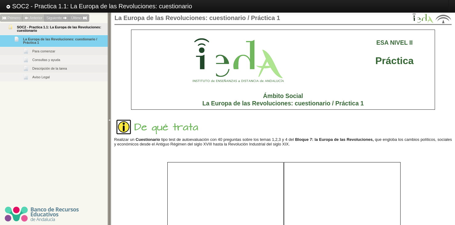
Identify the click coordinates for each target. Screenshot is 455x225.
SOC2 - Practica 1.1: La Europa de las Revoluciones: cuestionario (99, 6)
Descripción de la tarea (49, 68)
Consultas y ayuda (46, 60)
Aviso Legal (41, 77)
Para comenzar (43, 51)
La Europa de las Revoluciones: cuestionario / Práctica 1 (60, 40)
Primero (11, 18)
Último (79, 18)
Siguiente (56, 18)
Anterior (33, 18)
